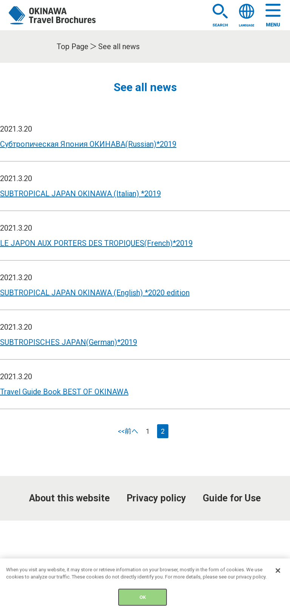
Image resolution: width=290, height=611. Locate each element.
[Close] (278, 574)
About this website (69, 498)
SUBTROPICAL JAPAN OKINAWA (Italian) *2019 (80, 193)
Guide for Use (232, 498)
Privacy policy (156, 498)
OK (142, 600)
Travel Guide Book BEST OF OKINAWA (64, 391)
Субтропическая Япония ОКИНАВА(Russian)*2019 (88, 144)
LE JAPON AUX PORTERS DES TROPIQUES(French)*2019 (96, 243)
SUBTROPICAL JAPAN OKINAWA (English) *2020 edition (95, 292)
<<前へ (128, 431)
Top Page (72, 46)
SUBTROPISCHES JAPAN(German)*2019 (68, 342)
